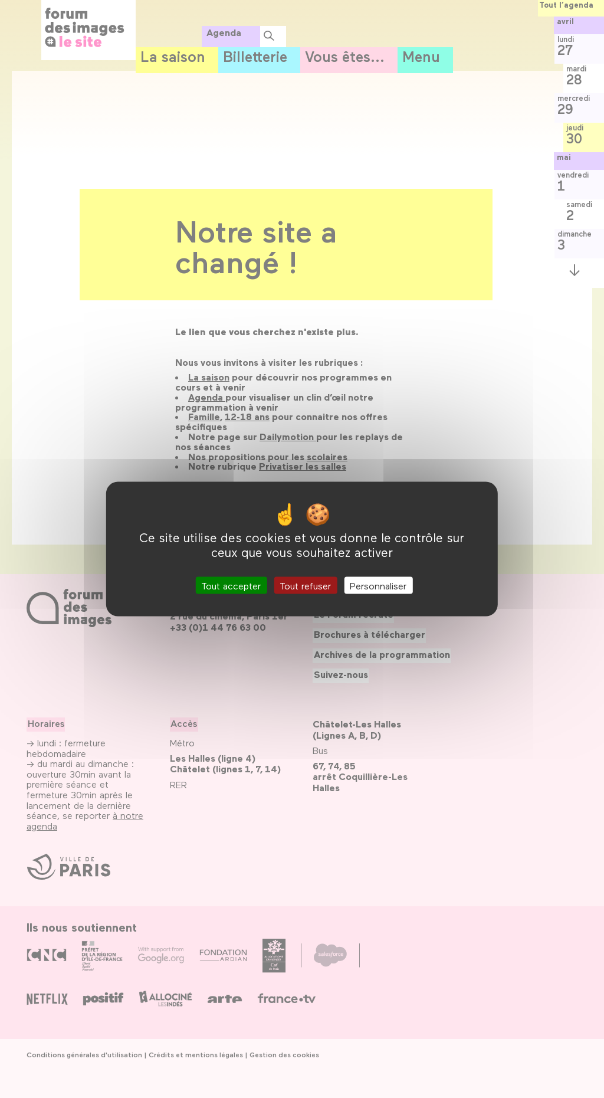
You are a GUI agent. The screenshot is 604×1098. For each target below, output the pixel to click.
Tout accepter (231, 585)
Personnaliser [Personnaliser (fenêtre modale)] (378, 585)
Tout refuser (305, 585)
